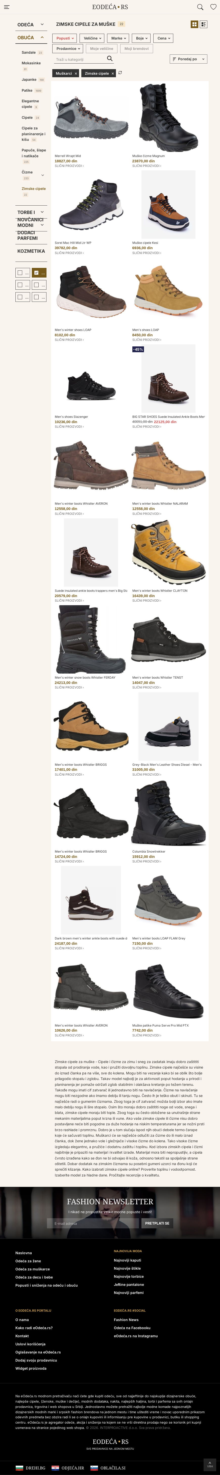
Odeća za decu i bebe (34, 1277)
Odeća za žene (28, 1261)
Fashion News (126, 1319)
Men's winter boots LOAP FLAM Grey (158, 938)
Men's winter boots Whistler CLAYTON (159, 591)
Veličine (90, 38)
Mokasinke (31, 66)
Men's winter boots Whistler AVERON (81, 503)
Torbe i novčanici (27, 213)
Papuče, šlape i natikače (34, 156)
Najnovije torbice (129, 1276)
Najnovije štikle (127, 1268)
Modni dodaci (26, 226)
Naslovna (23, 1253)
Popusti (63, 38)
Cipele (31, 117)
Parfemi (27, 238)
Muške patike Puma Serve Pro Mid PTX (160, 1025)
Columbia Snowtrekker (148, 851)
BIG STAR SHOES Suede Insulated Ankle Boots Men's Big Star (176, 417)
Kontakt (22, 1336)
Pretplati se (157, 1223)
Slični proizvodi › (69, 166)
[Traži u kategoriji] (84, 60)
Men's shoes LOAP (145, 330)
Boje (140, 38)
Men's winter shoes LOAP (73, 330)
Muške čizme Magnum (148, 156)
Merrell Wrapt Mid (68, 156)
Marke (116, 38)
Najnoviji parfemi (129, 1292)
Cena (162, 38)
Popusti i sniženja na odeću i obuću (46, 1285)
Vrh (210, 1466)
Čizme (27, 175)
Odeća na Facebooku (132, 1328)
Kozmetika (31, 251)
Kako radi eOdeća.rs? (34, 1328)
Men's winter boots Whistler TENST (157, 677)
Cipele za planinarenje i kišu (33, 134)
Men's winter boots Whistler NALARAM (160, 503)
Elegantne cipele (30, 104)
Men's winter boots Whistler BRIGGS (81, 764)
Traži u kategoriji (110, 59)
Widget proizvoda (30, 1368)
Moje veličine (101, 48)
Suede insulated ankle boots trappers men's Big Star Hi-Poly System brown (108, 591)
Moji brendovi (137, 48)
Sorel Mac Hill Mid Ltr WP (73, 243)
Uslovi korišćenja (30, 1344)
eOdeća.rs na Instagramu (136, 1336)
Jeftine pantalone (129, 1284)
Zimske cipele (34, 191)
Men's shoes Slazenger (71, 417)
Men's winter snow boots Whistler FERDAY (85, 677)
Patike (32, 90)
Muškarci (66, 73)
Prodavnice (66, 48)
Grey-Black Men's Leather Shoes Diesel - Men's (167, 764)
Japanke (33, 79)
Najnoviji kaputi (127, 1260)
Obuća (25, 37)
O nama (22, 1319)
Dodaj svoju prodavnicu (36, 1360)
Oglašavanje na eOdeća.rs (38, 1352)
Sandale (32, 52)
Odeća (25, 24)
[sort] (192, 59)
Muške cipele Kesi (145, 243)
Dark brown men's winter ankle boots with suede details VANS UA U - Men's (109, 938)
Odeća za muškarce (32, 1269)
